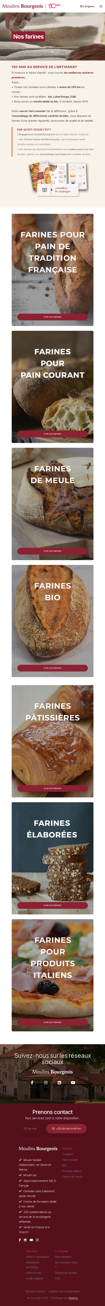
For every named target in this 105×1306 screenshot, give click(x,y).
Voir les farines (53, 317)
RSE (57, 1278)
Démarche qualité (66, 1272)
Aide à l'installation (37, 1256)
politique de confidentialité (64, 1291)
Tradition (67, 1154)
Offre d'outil (33, 1272)
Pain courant (70, 1159)
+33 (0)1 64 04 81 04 (66, 1128)
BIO (64, 1165)
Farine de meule (72, 1176)
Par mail (30, 1128)
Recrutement (63, 1256)
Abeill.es (73, 1298)
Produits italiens (72, 1171)
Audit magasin (34, 1278)
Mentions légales (35, 1291)
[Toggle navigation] (101, 6)
